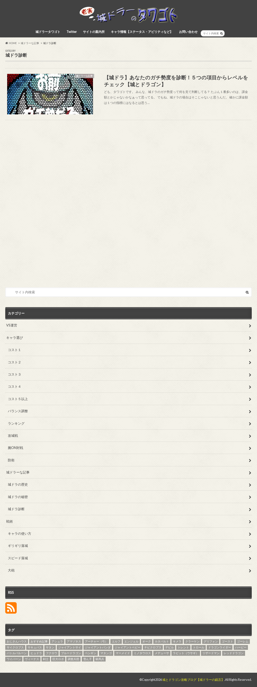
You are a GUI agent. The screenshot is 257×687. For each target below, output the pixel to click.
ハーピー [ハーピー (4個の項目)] (241, 647)
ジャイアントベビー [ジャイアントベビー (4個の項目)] (127, 647)
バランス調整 (18, 411)
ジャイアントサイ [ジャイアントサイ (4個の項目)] (69, 647)
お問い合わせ (188, 32)
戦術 (9, 521)
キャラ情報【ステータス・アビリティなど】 (142, 32)
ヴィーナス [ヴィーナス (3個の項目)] (32, 659)
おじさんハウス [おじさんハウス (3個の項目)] (17, 641)
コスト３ (14, 374)
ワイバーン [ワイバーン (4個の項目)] (14, 659)
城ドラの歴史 (18, 484)
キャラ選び (14, 338)
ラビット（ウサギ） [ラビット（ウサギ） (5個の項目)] (186, 653)
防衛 (11, 460)
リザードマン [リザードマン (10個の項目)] (211, 653)
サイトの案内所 (94, 32)
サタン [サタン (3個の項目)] (50, 647)
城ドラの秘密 (18, 497)
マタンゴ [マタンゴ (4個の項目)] (106, 653)
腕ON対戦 (15, 448)
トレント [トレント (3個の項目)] (183, 647)
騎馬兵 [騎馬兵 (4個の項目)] (100, 659)
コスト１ (14, 350)
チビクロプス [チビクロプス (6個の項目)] (152, 647)
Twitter (72, 32)
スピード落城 (18, 558)
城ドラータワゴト (48, 32)
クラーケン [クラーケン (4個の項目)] (192, 641)
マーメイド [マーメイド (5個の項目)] (123, 653)
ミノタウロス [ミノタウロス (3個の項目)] (142, 653)
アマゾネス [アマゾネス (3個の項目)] (74, 641)
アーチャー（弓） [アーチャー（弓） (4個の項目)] (96, 641)
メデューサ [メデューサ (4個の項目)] (162, 653)
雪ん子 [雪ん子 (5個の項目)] (87, 659)
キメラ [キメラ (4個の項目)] (177, 641)
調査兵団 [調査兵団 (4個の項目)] (73, 659)
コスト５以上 (18, 399)
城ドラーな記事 (18, 472)
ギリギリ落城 (18, 546)
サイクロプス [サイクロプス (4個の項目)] (15, 647)
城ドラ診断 (16, 509)
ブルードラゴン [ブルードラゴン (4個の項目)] (71, 653)
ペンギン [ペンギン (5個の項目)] (90, 653)
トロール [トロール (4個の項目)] (198, 647)
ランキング (16, 423)
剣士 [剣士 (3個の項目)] (46, 659)
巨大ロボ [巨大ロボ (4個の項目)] (58, 659)
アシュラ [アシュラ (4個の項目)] (57, 641)
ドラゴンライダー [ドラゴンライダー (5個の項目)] (219, 647)
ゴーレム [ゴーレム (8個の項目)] (242, 641)
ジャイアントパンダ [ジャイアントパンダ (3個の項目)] (98, 647)
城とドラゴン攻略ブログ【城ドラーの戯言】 (193, 680)
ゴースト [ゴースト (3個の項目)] (227, 641)
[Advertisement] (128, 204)
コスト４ (14, 386)
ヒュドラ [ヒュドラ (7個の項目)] (36, 653)
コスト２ (14, 362)
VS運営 (11, 325)
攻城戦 (13, 435)
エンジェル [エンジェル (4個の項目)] (131, 641)
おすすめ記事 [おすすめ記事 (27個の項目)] (39, 641)
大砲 (11, 570)
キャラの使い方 (19, 533)
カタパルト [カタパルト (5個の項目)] (162, 641)
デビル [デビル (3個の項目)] (169, 647)
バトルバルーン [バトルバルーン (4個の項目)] (17, 653)
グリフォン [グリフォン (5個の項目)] (211, 641)
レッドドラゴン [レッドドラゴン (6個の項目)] (234, 653)
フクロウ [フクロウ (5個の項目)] (51, 653)
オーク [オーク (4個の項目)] (146, 641)
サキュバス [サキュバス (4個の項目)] (35, 647)
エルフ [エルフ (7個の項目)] (116, 641)
